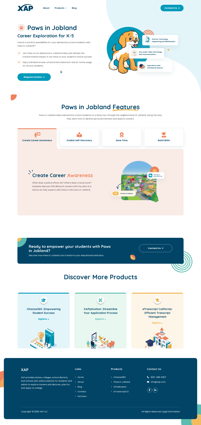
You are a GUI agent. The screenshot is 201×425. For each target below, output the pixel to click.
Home (81, 377)
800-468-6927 (158, 377)
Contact (82, 391)
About (46, 8)
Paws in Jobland (122, 381)
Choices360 (120, 377)
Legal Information (171, 411)
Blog (74, 8)
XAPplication (120, 386)
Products (59, 8)
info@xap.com (158, 381)
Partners (82, 396)
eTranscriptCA (121, 391)
